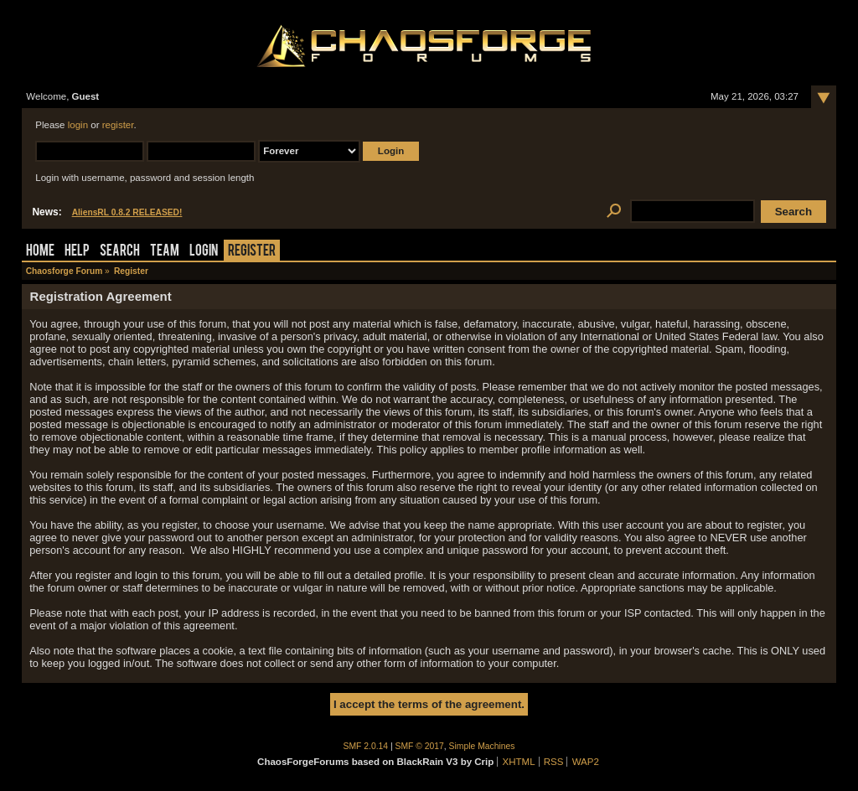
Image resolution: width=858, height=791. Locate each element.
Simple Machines (482, 746)
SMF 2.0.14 (366, 746)
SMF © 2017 (419, 746)
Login (203, 252)
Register (252, 252)
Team (164, 252)
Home (40, 252)
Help (77, 252)
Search (120, 252)
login (78, 125)
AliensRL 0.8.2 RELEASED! (127, 212)
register (118, 125)
